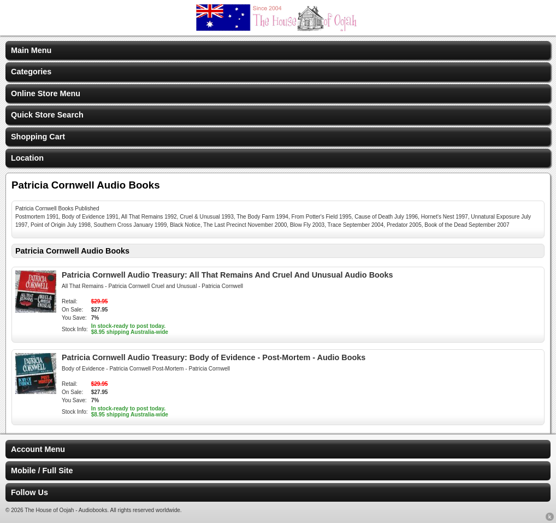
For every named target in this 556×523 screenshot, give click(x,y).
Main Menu (31, 50)
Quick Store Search (47, 114)
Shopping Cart (38, 136)
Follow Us (29, 492)
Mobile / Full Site (42, 470)
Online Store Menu (45, 93)
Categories (31, 71)
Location (27, 158)
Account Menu (38, 449)
